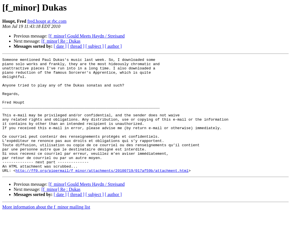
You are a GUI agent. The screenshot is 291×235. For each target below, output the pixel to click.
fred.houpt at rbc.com (46, 21)
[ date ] (60, 46)
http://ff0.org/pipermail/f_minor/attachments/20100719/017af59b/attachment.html (102, 193)
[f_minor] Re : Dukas (60, 41)
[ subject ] (95, 46)
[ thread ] (76, 46)
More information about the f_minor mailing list (46, 230)
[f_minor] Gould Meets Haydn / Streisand (87, 36)
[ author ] (113, 46)
